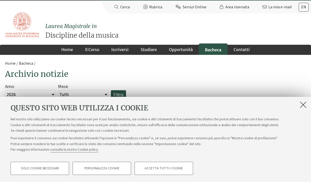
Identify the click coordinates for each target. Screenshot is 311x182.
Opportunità (181, 49)
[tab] (304, 7)
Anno (9, 86)
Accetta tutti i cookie (164, 168)
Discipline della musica (178, 30)
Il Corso (92, 49)
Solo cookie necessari (40, 168)
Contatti (242, 49)
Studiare (149, 49)
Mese (63, 86)
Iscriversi (120, 49)
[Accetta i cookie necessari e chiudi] (303, 105)
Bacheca (213, 49)
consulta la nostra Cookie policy (74, 149)
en (303, 7)
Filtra (118, 94)
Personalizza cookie (101, 168)
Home (67, 49)
